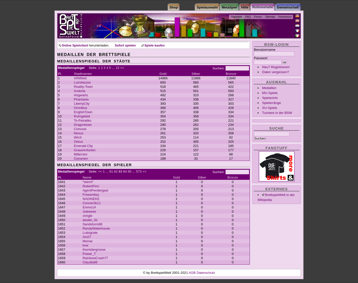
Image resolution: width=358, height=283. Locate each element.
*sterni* (88, 182)
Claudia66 (90, 262)
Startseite (236, 16)
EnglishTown (83, 112)
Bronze (231, 74)
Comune (80, 129)
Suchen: (218, 68)
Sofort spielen (125, 45)
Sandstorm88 (92, 224)
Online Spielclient (75, 45)
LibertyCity (82, 103)
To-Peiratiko (82, 120)
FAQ (248, 16)
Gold (163, 74)
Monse (87, 241)
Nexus (78, 133)
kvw (85, 245)
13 (117, 68)
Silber (196, 74)
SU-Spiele (269, 108)
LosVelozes (82, 82)
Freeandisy (91, 194)
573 (138, 171)
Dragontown (83, 125)
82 (116, 171)
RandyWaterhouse (96, 228)
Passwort (261, 58)
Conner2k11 (92, 203)
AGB (193, 273)
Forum (258, 16)
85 (130, 171)
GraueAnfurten (84, 150)
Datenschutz (206, 273)
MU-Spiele (269, 93)
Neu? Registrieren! (276, 67)
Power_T (89, 254)
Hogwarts (81, 95)
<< (100, 171)
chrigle (87, 216)
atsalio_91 (90, 220)
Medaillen (269, 88)
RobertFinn (91, 186)
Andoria (79, 91)
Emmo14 (89, 207)
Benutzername (264, 49)
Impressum (285, 16)
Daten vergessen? (275, 72)
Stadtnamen (83, 74)
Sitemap (270, 16)
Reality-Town (83, 87)
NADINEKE (91, 199)
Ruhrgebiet (82, 116)
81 (111, 171)
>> (122, 68)
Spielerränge (271, 103)
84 (125, 171)
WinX (78, 137)
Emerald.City (83, 146)
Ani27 (87, 237)
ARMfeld (80, 78)
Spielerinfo (270, 98)
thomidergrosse (94, 249)
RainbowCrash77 (95, 258)
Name (87, 177)
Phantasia (81, 99)
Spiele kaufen (154, 45)
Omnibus (80, 108)
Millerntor (81, 154)
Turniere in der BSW (277, 113)
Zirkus (78, 141)
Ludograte (90, 233)
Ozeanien (81, 158)
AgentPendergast (95, 190)
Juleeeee (89, 211)
